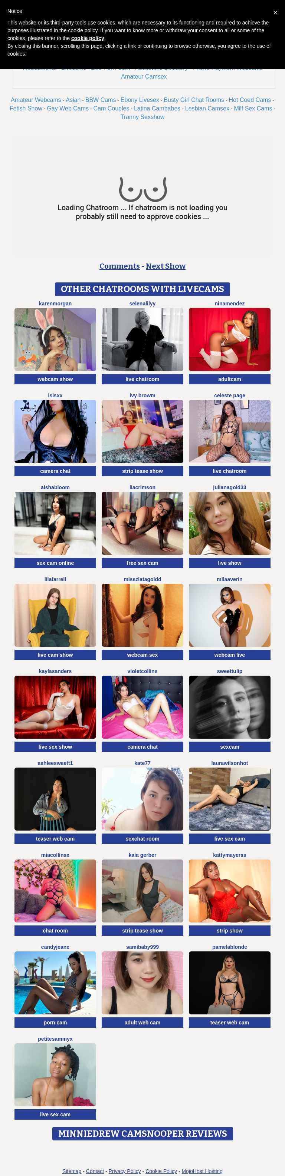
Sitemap (71, 1171)
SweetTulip (229, 671)
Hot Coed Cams (250, 100)
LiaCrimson (142, 487)
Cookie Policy (161, 1171)
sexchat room (142, 839)
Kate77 (142, 763)
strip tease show (142, 471)
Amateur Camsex (144, 76)
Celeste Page (229, 395)
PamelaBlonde (229, 947)
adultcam (229, 379)
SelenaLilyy (143, 304)
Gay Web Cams (68, 108)
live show (229, 563)
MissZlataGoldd (142, 579)
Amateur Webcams (36, 100)
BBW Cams (100, 100)
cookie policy (87, 38)
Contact (95, 1171)
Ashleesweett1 (55, 763)
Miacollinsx (55, 855)
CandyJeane (55, 947)
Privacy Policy (125, 1171)
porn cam (55, 1023)
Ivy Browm (142, 395)
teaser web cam (55, 839)
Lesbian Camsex (207, 108)
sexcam (229, 747)
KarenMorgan (55, 304)
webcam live (229, 655)
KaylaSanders (55, 671)
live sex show (55, 747)
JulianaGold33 (229, 487)
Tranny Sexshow (143, 117)
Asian (73, 100)
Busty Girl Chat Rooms (194, 100)
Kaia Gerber (143, 855)
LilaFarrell (55, 579)
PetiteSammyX (55, 1039)
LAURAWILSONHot (230, 763)
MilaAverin (229, 579)
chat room (55, 931)
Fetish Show (26, 108)
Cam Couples (112, 108)
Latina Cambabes (157, 108)
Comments (119, 266)
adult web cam (142, 1023)
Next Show (166, 266)
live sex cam (229, 839)
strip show (230, 931)
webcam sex (142, 655)
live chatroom (142, 379)
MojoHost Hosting (202, 1171)
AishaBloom (55, 487)
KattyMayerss (229, 855)
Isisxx (55, 395)
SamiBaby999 (142, 947)
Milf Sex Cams (253, 108)
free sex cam (142, 563)
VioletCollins (143, 671)
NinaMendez (230, 304)
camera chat (55, 471)
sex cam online (55, 563)
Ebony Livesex (140, 100)
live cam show (55, 655)
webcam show (55, 379)
